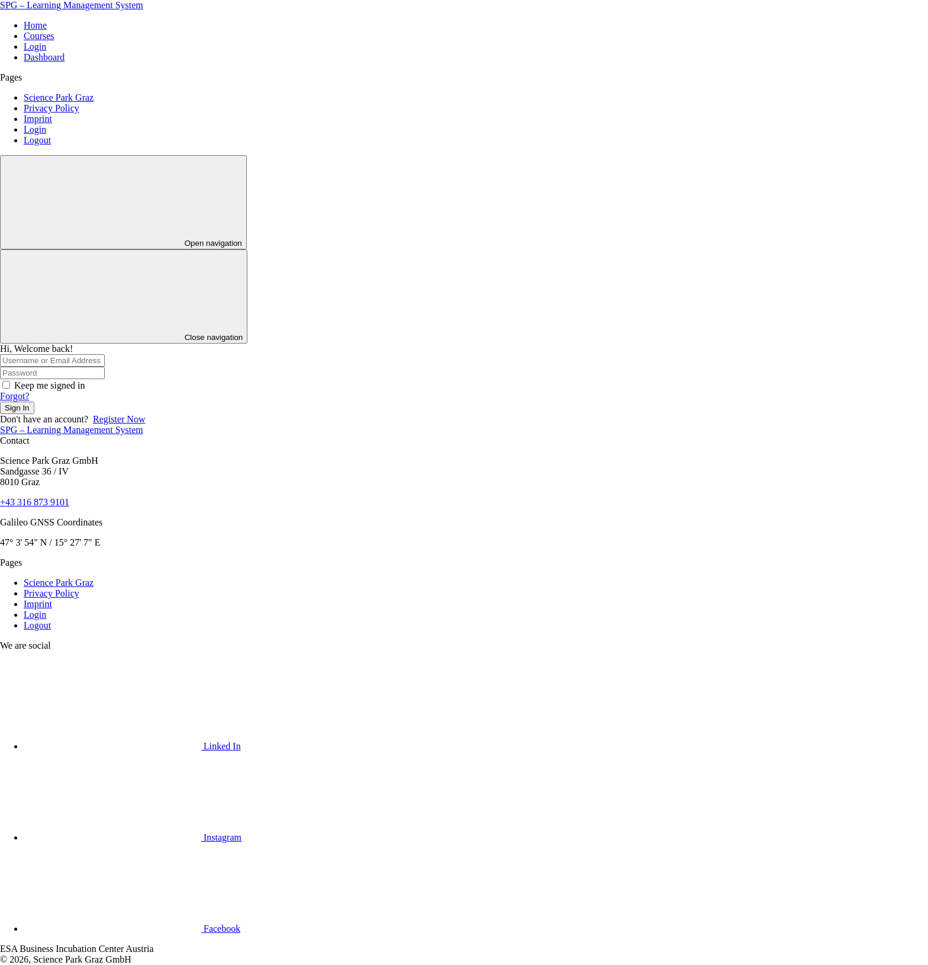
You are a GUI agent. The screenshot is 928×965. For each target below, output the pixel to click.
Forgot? (14, 396)
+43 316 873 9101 (34, 502)
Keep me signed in (49, 385)
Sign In (17, 407)
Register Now (119, 419)
